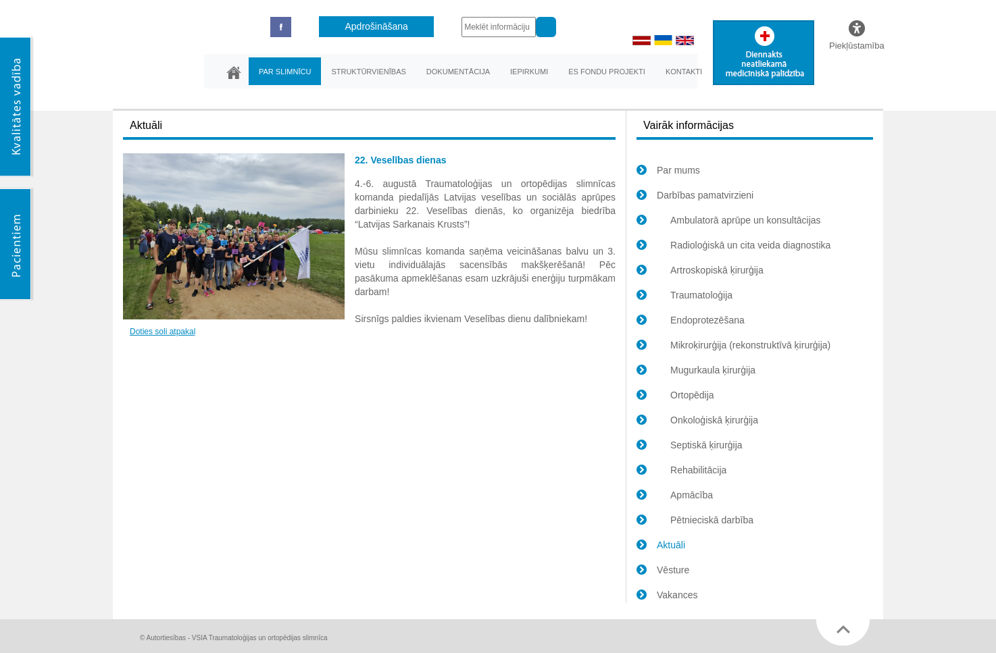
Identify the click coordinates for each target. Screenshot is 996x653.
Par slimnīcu (285, 72)
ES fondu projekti (606, 72)
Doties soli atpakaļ (162, 331)
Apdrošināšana (376, 26)
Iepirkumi (529, 72)
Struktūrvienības (368, 72)
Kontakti (684, 72)
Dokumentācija (458, 72)
